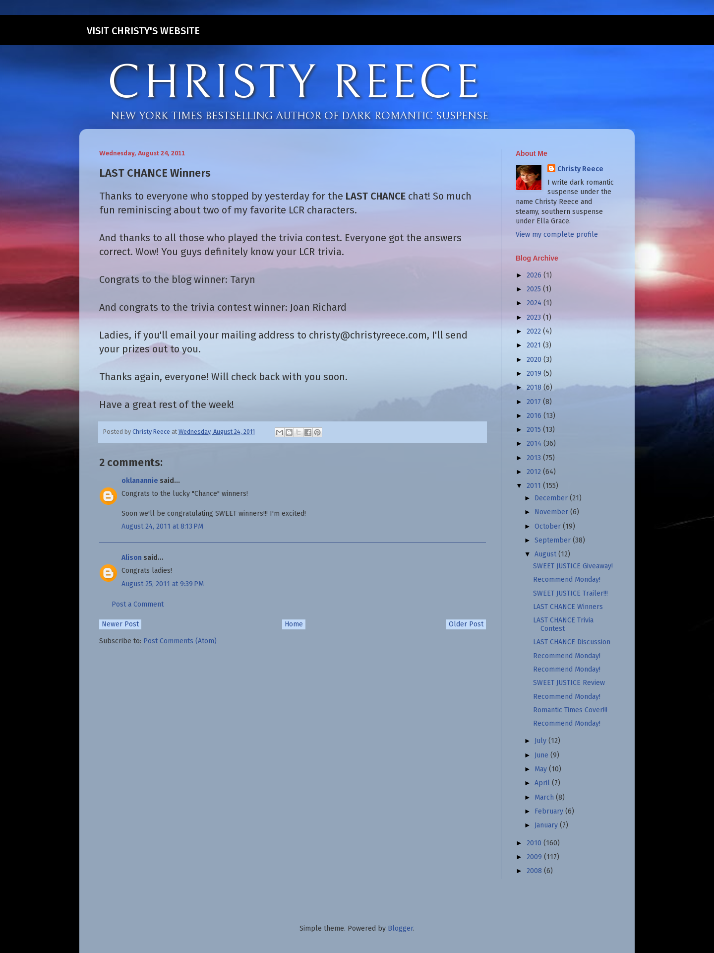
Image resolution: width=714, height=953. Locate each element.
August (546, 554)
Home (294, 624)
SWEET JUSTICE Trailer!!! (570, 593)
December (552, 498)
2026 (535, 275)
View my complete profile (557, 234)
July (541, 741)
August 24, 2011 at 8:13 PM (162, 526)
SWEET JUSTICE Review (569, 683)
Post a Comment (138, 604)
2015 (535, 429)
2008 (535, 871)
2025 (535, 289)
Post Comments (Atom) (180, 641)
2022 (535, 331)
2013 (535, 458)
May (542, 769)
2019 (535, 373)
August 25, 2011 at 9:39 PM (162, 584)
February (550, 811)
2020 (535, 359)
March (545, 797)
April (543, 783)
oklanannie (139, 480)
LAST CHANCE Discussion (571, 642)
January (547, 825)
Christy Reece (580, 169)
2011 (535, 485)
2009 (535, 857)
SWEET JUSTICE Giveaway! (573, 566)
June (542, 755)
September (554, 540)
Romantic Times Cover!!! (570, 710)
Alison (131, 557)
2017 (535, 402)
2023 (535, 317)
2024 (535, 303)
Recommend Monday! (566, 579)
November (552, 512)
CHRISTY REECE (294, 83)
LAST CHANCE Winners (568, 607)
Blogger (400, 928)
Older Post (466, 624)
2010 (535, 843)
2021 (535, 345)
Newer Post (120, 624)
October (549, 526)
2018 (535, 387)
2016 (535, 415)
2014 (535, 443)
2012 (535, 472)
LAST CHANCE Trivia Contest (563, 624)
